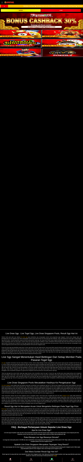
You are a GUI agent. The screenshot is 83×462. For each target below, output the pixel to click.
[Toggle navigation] (2, 2)
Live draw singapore (6, 385)
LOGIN (60, 10)
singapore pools (66, 395)
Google (55, 455)
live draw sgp (24, 337)
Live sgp (3, 362)
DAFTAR (21, 10)
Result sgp (4, 408)
